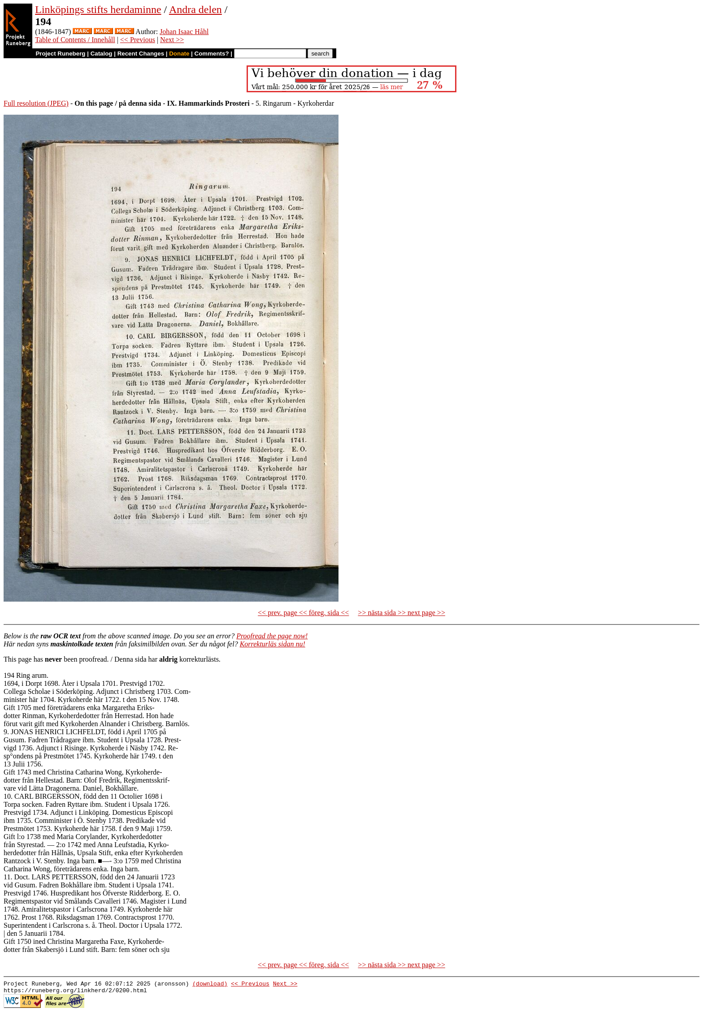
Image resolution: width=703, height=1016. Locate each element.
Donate (179, 53)
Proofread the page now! (272, 636)
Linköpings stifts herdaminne (98, 9)
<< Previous (137, 39)
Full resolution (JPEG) (36, 103)
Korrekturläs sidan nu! (272, 644)
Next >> (172, 39)
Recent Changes (140, 53)
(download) (209, 985)
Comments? (212, 53)
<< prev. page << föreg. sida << (303, 612)
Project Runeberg (60, 53)
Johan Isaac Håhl (184, 31)
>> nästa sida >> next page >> (401, 612)
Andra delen (195, 9)
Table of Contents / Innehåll (75, 39)
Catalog (102, 53)
